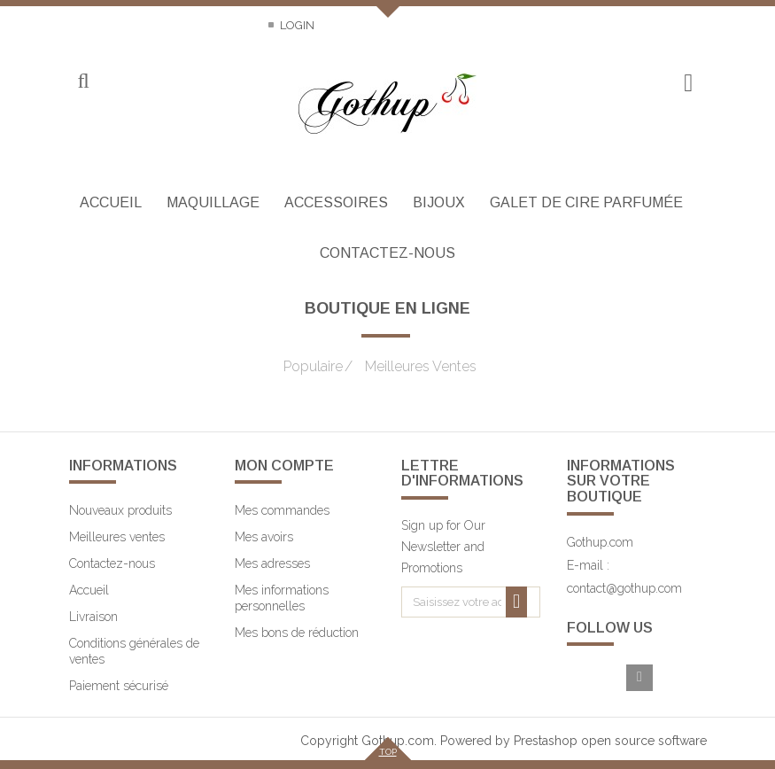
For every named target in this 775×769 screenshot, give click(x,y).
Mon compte (284, 465)
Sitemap (224, 25)
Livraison (93, 617)
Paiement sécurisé (118, 686)
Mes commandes (282, 510)
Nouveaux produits (120, 510)
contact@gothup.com (624, 588)
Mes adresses (272, 563)
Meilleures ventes (117, 537)
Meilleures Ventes (411, 367)
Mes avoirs (264, 537)
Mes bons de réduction (297, 632)
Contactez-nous (121, 25)
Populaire (313, 367)
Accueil (89, 590)
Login (295, 25)
